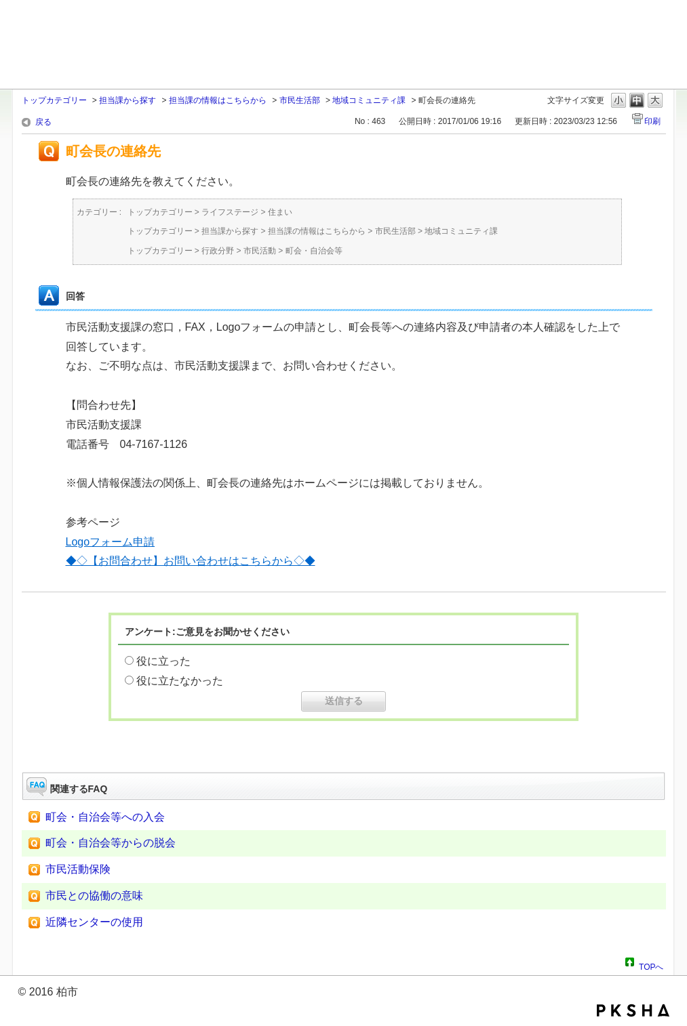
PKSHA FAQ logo (633, 1010)
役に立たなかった (179, 680)
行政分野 (217, 250)
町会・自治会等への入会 (105, 817)
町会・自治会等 (314, 250)
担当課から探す (127, 100)
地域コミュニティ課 (369, 100)
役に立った (163, 661)
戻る (43, 122)
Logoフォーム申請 (110, 542)
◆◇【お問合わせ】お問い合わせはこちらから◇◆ (190, 561)
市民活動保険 (78, 869)
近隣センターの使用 (94, 922)
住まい (280, 212)
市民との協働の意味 (94, 895)
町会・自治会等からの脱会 (110, 842)
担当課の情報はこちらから (218, 100)
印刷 (652, 121)
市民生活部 (299, 100)
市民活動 (259, 250)
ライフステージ (229, 212)
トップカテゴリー (54, 100)
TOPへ (651, 965)
